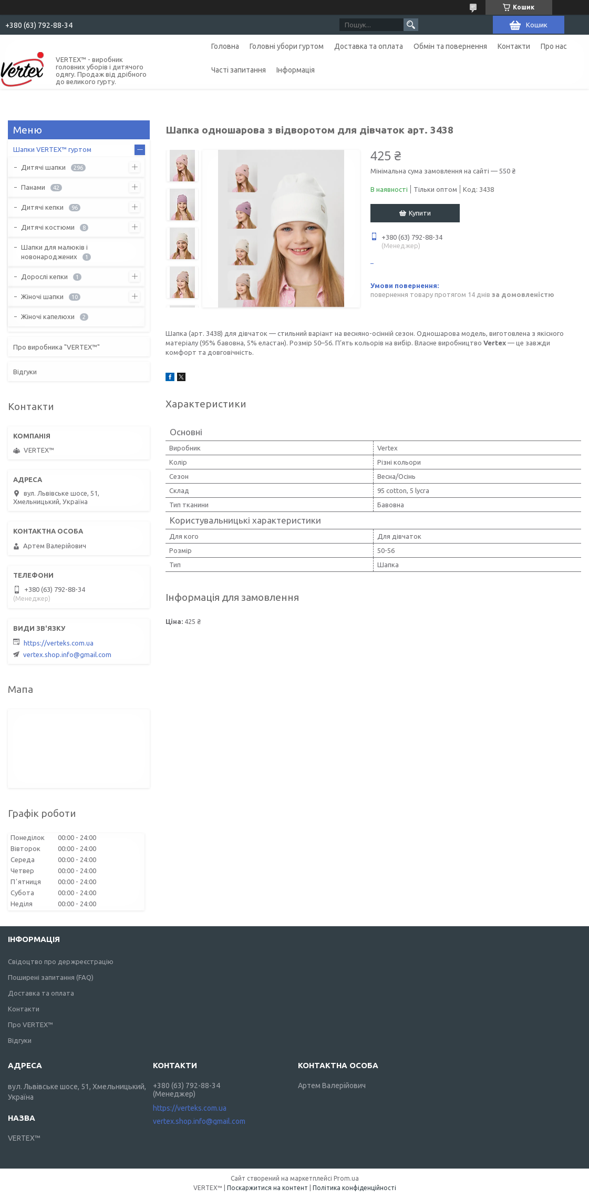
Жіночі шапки (42, 296)
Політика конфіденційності (354, 1187)
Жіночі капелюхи (48, 316)
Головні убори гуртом (287, 46)
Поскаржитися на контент (267, 1187)
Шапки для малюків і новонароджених (54, 251)
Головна (225, 46)
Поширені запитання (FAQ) (51, 977)
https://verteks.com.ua (59, 643)
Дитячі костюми (48, 227)
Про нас (554, 46)
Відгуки (25, 371)
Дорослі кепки (44, 276)
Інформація (295, 70)
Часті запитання (238, 70)
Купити (420, 213)
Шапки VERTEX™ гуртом (52, 149)
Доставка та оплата (368, 46)
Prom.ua (346, 1178)
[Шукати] (411, 24)
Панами (33, 187)
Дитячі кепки (42, 207)
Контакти (514, 46)
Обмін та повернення (450, 46)
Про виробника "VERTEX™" (56, 347)
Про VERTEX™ (30, 1024)
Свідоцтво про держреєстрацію (60, 961)
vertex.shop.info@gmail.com (67, 654)
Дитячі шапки (43, 167)
